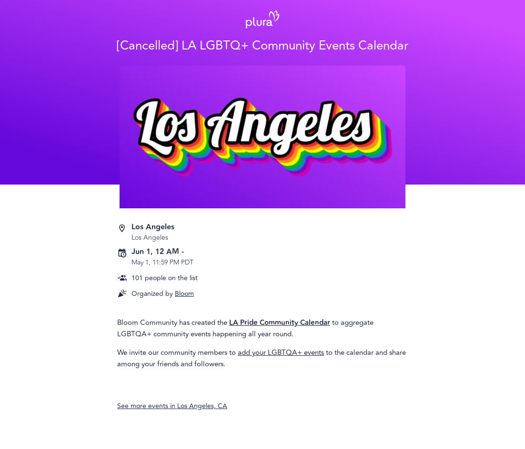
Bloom (184, 294)
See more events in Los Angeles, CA (172, 406)
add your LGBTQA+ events (281, 352)
